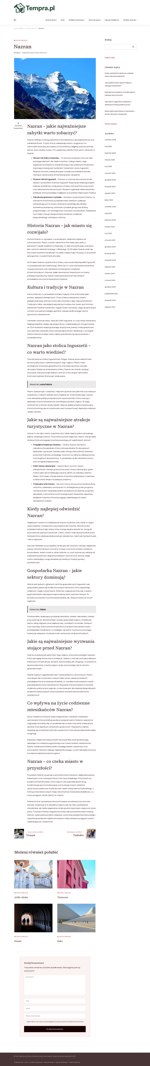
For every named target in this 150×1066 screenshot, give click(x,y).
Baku (60, 941)
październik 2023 (111, 294)
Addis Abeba (21, 897)
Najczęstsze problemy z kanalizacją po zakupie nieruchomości (120, 93)
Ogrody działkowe (112, 20)
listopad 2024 (110, 253)
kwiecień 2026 (110, 153)
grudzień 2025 (110, 180)
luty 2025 (108, 233)
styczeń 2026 (110, 173)
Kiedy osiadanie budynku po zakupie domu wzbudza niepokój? (119, 74)
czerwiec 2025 (110, 206)
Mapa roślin (110, 58)
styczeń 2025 (110, 240)
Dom (63, 20)
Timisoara (62, 897)
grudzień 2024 (110, 247)
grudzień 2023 (110, 287)
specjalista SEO (70, 1056)
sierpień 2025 (110, 193)
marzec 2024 (110, 273)
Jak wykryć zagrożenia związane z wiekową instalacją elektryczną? (118, 103)
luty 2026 (108, 166)
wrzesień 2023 (110, 300)
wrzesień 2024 (110, 260)
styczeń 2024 (110, 280)
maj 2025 (108, 213)
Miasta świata (21, 40)
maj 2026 (108, 146)
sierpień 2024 (110, 267)
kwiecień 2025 (110, 220)
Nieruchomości (94, 20)
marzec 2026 (110, 160)
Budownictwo (51, 20)
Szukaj (108, 40)
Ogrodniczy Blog (25, 1056)
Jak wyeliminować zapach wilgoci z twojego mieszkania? (118, 84)
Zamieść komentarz (18, 126)
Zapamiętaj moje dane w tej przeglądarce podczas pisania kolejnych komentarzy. (55, 1021)
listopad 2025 (110, 186)
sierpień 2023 (110, 307)
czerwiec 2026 (110, 140)
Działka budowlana (76, 20)
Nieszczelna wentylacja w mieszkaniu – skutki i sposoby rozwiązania (120, 112)
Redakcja (17, 53)
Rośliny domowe (129, 20)
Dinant (17, 941)
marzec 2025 (110, 227)
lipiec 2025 (109, 200)
